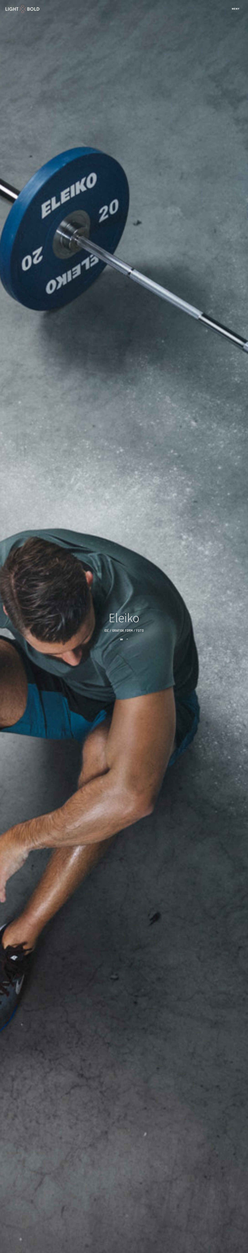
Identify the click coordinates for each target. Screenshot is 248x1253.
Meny (235, 8)
